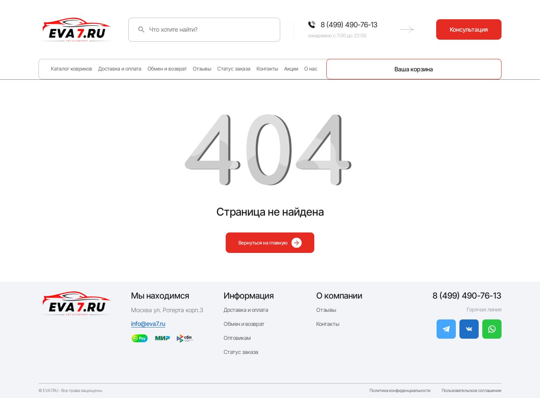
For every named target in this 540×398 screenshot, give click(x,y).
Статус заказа (234, 69)
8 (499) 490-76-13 (467, 295)
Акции (291, 69)
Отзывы (202, 69)
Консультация (469, 29)
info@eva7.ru (148, 324)
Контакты (267, 69)
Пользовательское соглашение (472, 391)
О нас (311, 69)
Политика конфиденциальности (400, 391)
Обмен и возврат (167, 69)
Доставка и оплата (120, 69)
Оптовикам (237, 338)
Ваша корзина (413, 69)
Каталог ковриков (71, 69)
